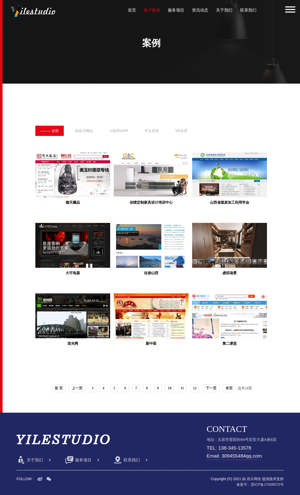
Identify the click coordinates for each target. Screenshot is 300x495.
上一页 (77, 388)
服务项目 (176, 10)
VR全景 (181, 131)
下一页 (211, 388)
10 (169, 388)
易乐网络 (254, 479)
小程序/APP (118, 131)
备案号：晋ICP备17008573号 (260, 484)
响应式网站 (84, 131)
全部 (49, 131)
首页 (132, 10)
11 (182, 388)
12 (194, 388)
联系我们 (248, 10)
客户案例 (152, 10)
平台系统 (151, 131)
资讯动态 (200, 10)
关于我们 (224, 10)
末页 (229, 388)
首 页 (59, 388)
